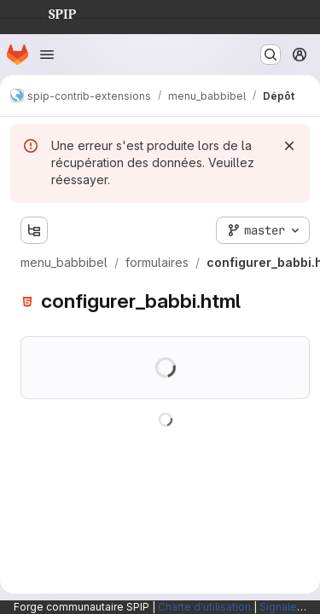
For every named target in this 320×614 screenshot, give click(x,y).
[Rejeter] (289, 146)
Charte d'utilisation (204, 606)
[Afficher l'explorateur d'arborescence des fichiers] (34, 230)
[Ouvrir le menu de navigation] (47, 54)
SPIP (48, 12)
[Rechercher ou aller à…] (270, 54)
